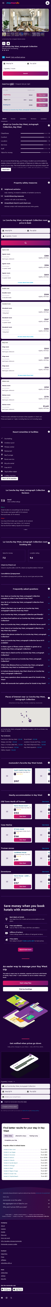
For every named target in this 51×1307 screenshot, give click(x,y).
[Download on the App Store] (18, 1289)
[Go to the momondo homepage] (13, 3)
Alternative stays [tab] (20, 1136)
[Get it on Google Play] (6, 1289)
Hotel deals (8, 1214)
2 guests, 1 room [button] (9, 68)
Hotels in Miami (8, 1168)
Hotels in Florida (6, 1216)
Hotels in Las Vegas (9, 1152)
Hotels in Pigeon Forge (11, 1171)
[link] (22, 816)
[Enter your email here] (27, 1097)
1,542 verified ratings (17, 57)
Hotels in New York (9, 1149)
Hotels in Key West (18, 1216)
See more (45, 801)
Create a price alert (28, 941)
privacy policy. (35, 1110)
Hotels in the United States (36, 1214)
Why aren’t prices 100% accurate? (26, 1207)
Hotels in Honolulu (9, 1155)
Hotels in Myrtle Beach (11, 1163)
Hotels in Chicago (9, 1165)
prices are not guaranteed (43, 1193)
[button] (3, 3)
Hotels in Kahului (9, 1157)
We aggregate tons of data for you (26, 1203)
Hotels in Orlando (9, 1160)
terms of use (25, 1110)
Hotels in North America (20, 1214)
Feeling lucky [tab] (34, 1136)
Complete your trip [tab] (11, 1140)
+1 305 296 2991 (7, 54)
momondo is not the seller (26, 1200)
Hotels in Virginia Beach (11, 1176)
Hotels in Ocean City (10, 1173)
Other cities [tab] (8, 1136)
